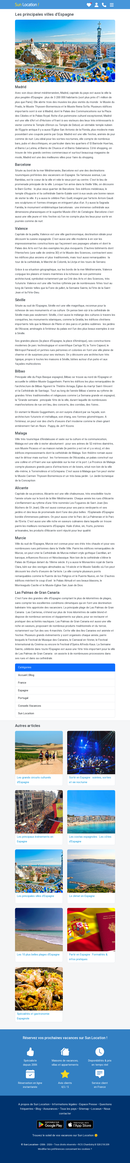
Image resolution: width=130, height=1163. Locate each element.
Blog (38, 1108)
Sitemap (84, 1108)
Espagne (23, 690)
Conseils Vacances (29, 705)
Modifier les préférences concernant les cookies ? (65, 1149)
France (22, 682)
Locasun (96, 1108)
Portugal (23, 698)
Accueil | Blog (26, 675)
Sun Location (26, 713)
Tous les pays (68, 1108)
